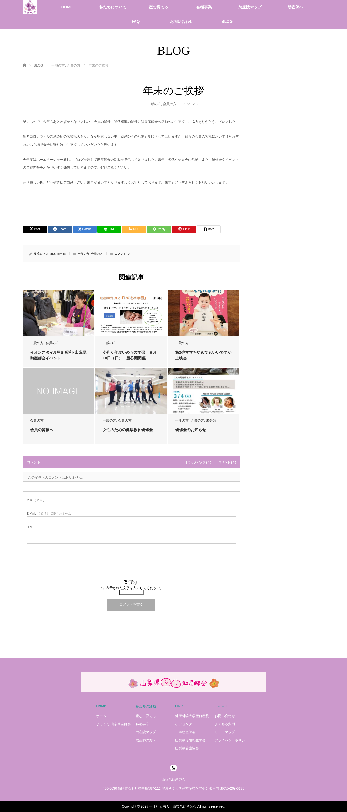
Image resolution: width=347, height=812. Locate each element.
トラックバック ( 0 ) (198, 462)
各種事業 (204, 7)
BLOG (227, 22)
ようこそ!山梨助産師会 (113, 724)
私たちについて (112, 7)
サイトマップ (225, 732)
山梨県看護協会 (187, 748)
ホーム (101, 716)
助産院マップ (249, 7)
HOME (67, 7)
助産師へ (295, 7)
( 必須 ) (35, 500)
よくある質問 (225, 724)
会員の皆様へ (41, 430)
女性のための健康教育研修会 (128, 430)
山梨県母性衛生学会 (190, 740)
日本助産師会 (185, 732)
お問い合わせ (181, 22)
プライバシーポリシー (231, 740)
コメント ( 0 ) (227, 462)
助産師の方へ (146, 740)
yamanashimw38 (55, 253)
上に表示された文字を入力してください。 (131, 588)
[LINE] (109, 229)
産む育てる (158, 7)
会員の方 (169, 104)
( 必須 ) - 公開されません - (50, 513)
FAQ (136, 22)
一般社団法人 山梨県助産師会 (172, 806)
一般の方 (154, 104)
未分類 (211, 420)
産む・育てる (146, 716)
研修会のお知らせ (190, 430)
